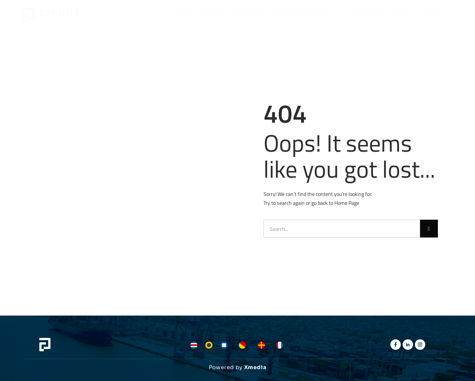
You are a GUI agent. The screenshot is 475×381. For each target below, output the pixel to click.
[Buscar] (429, 229)
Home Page (346, 203)
